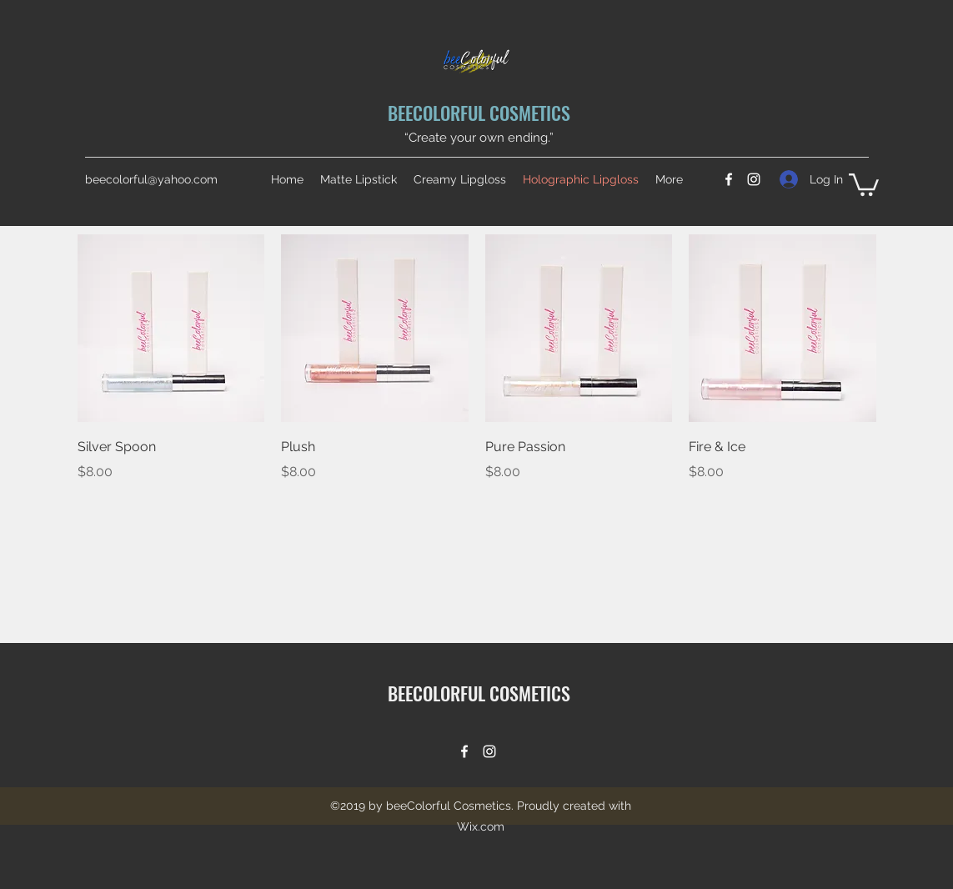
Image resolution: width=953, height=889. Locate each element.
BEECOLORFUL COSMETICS (479, 112)
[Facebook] (728, 179)
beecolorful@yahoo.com (151, 179)
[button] (864, 183)
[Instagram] (753, 179)
